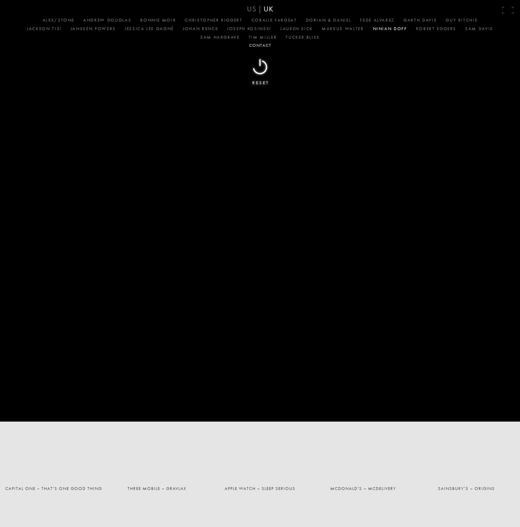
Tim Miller (263, 37)
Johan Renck (200, 28)
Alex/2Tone (59, 20)
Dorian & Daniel (328, 20)
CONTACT (260, 45)
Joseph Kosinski (249, 28)
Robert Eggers (436, 28)
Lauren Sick (296, 28)
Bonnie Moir (158, 20)
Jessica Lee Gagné (149, 28)
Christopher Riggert (213, 20)
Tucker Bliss (303, 37)
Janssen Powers (93, 28)
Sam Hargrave (220, 37)
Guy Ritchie (461, 20)
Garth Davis (420, 20)
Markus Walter (343, 28)
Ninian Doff (390, 28)
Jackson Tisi (44, 28)
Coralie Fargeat (274, 20)
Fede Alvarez (377, 20)
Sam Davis (479, 28)
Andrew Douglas (107, 20)
